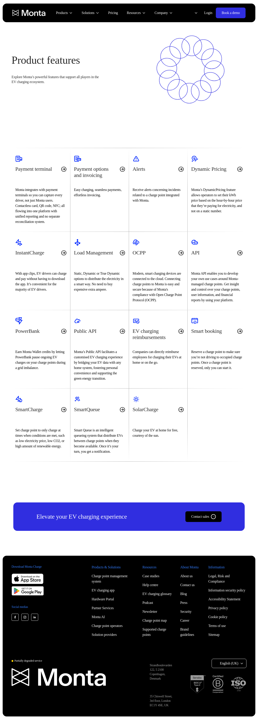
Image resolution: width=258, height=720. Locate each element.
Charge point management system (109, 578)
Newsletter (150, 611)
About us (186, 576)
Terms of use (217, 626)
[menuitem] (64, 13)
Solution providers (104, 635)
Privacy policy (218, 608)
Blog (183, 594)
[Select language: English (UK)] (193, 13)
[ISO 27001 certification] (238, 684)
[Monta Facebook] (15, 617)
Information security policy (226, 590)
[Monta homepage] (29, 13)
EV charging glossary (157, 594)
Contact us (187, 585)
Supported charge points (154, 632)
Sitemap (213, 635)
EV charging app (103, 590)
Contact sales (203, 516)
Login (208, 13)
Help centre (150, 585)
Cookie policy (217, 617)
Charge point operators (107, 626)
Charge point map (155, 620)
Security (186, 611)
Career (184, 620)
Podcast (148, 603)
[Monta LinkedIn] (34, 617)
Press (183, 603)
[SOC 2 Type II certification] (198, 684)
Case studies (151, 576)
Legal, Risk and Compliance (219, 578)
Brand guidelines (187, 632)
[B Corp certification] (217, 684)
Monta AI (98, 617)
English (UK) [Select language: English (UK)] (229, 663)
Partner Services (103, 608)
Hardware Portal (103, 599)
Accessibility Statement (224, 599)
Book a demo (231, 13)
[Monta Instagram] (24, 617)
